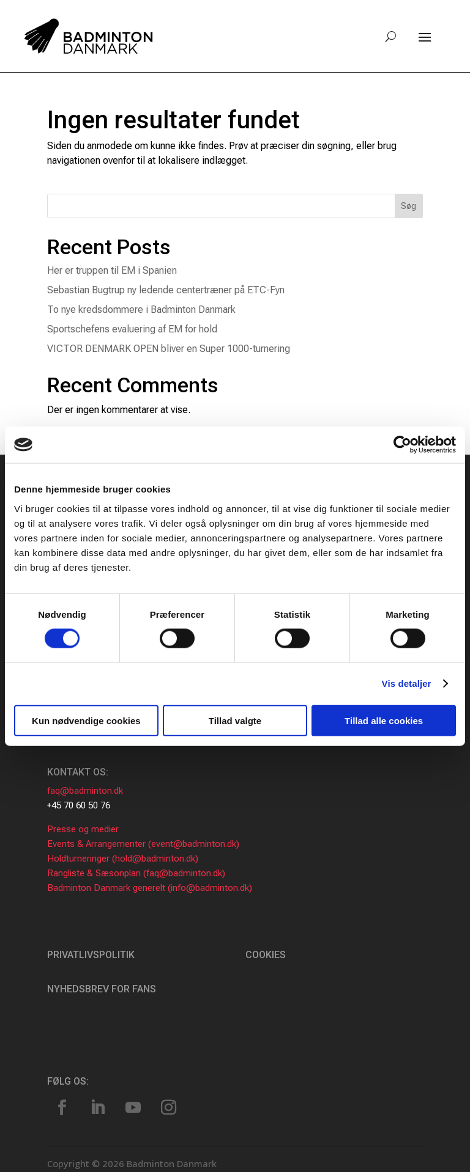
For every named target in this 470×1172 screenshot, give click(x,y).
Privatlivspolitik (91, 955)
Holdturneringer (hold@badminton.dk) (122, 858)
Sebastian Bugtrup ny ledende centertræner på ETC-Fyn (166, 290)
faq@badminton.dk (85, 790)
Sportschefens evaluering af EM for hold (132, 329)
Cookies (265, 955)
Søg (408, 206)
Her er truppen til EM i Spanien (112, 270)
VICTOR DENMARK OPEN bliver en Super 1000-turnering (168, 348)
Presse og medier (83, 829)
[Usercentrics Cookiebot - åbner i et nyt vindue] (402, 445)
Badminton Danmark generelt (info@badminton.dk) (149, 887)
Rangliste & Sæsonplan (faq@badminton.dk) (136, 873)
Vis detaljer (406, 683)
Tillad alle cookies (384, 720)
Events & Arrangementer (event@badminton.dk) (143, 843)
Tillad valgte (235, 720)
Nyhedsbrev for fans (101, 989)
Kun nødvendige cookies (86, 720)
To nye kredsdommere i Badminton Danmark (141, 309)
